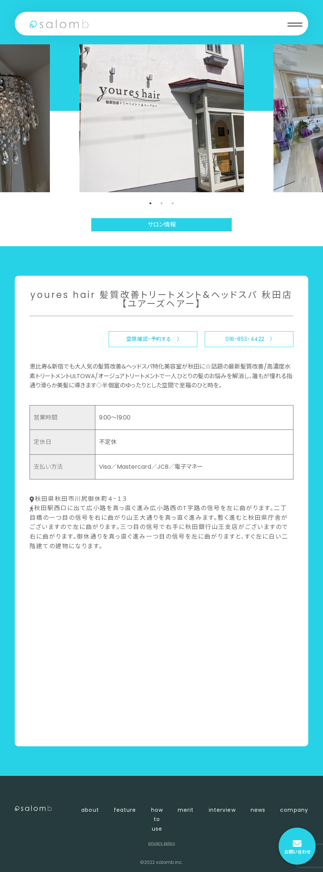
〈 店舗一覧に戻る (54, 728)
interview (222, 810)
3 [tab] (172, 203)
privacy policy (161, 843)
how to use (157, 819)
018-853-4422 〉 (249, 339)
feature (125, 810)
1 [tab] (150, 203)
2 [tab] (161, 203)
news (258, 810)
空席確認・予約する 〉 (153, 339)
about (90, 810)
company (294, 810)
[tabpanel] (161, 118)
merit (186, 810)
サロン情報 (161, 224)
